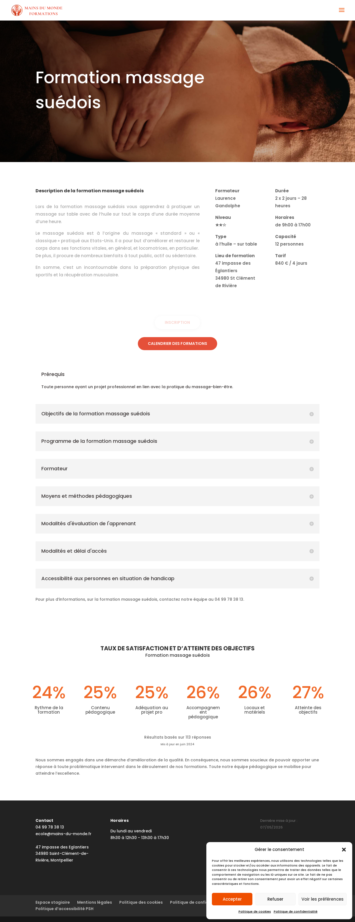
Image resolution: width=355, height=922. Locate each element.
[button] (344, 849)
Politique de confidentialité (296, 911)
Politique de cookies (255, 911)
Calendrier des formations (177, 343)
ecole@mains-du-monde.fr (64, 834)
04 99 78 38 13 (50, 827)
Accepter (232, 899)
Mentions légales (94, 902)
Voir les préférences (322, 899)
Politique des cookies (141, 902)
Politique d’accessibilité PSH (64, 908)
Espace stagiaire (53, 902)
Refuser (275, 899)
